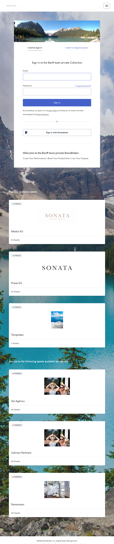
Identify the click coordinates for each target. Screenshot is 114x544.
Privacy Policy (52, 110)
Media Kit (17, 231)
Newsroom (17, 504)
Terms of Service (42, 114)
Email (25, 71)
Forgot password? (83, 86)
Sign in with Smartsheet (46, 132)
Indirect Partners (21, 452)
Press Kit (16, 283)
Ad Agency (18, 401)
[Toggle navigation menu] (106, 6)
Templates (17, 334)
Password (27, 85)
